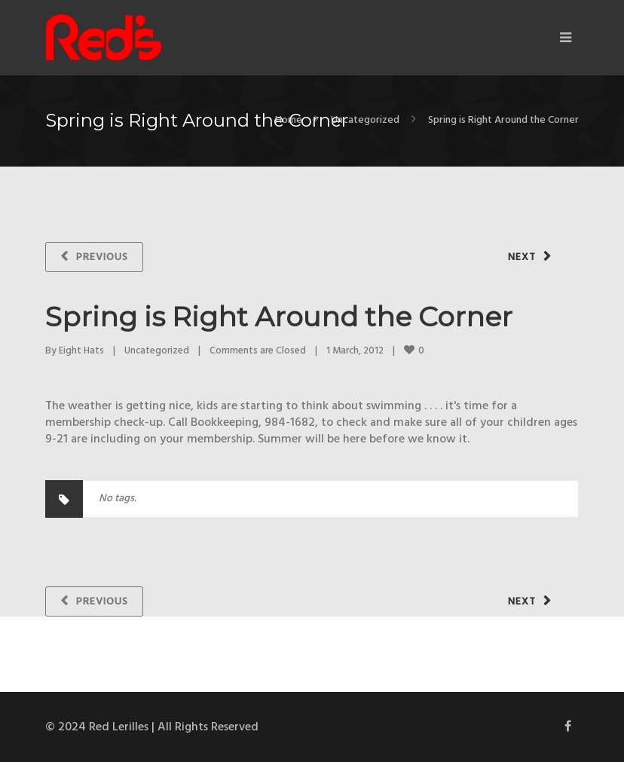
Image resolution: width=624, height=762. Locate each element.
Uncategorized (365, 120)
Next (522, 257)
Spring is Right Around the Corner (278, 316)
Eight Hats (81, 351)
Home (288, 120)
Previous (102, 257)
